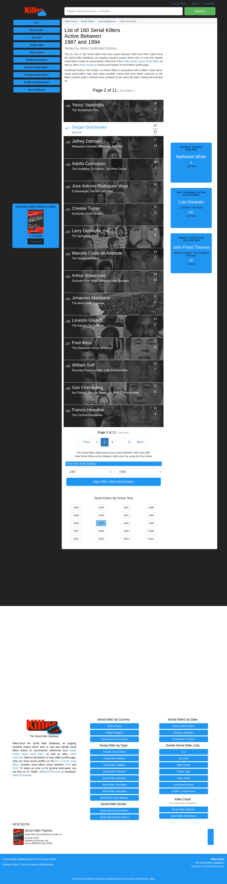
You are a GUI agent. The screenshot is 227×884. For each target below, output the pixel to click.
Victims (37, 59)
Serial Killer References (183, 816)
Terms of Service (29, 864)
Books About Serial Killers (114, 810)
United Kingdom (114, 732)
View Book (35, 241)
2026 (15, 768)
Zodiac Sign (37, 45)
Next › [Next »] (141, 442)
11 (129, 442)
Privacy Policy (10, 864)
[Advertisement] (36, 147)
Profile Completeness (183, 791)
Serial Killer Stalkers (114, 765)
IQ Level (36, 37)
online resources (88, 64)
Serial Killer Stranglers (114, 791)
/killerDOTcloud (20, 775)
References (47, 864)
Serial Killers (179, 3)
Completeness (36, 82)
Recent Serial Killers (183, 726)
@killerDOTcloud (48, 771)
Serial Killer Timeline (183, 739)
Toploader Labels (147, 879)
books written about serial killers (141, 61)
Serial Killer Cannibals (114, 784)
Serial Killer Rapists (114, 758)
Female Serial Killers (114, 751)
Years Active (36, 52)
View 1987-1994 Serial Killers (113, 482)
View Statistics (36, 89)
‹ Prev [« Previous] (86, 442)
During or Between (183, 732)
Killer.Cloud (71, 21)
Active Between (107, 21)
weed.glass (129, 879)
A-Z (37, 22)
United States (114, 726)
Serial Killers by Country (114, 739)
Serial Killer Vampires (114, 778)
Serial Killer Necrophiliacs (114, 797)
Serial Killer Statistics (183, 809)
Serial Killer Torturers (114, 771)
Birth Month (183, 765)
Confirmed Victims (183, 784)
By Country (36, 30)
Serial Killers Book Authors (114, 817)
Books (195, 3)
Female (36, 74)
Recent (37, 67)
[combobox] (123, 11)
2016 (68, 764)
